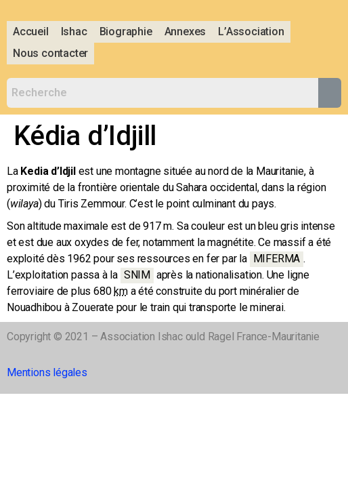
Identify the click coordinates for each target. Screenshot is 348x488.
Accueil (31, 31)
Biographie (126, 31)
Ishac (74, 31)
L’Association (251, 31)
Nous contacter (50, 53)
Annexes (185, 31)
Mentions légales (47, 372)
